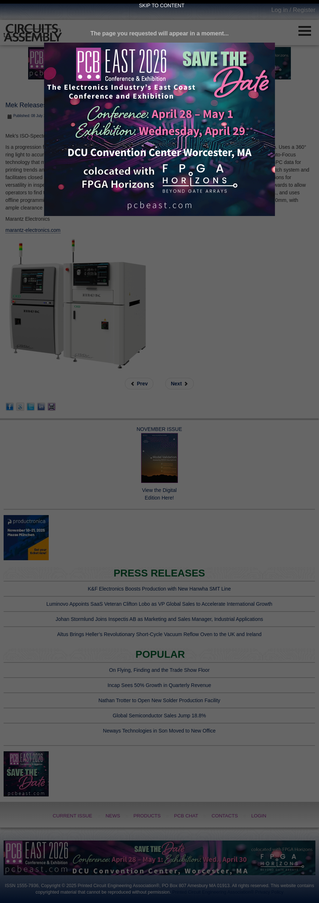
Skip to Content (161, 5)
